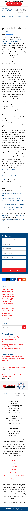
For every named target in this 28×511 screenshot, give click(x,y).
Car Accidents (7, 289)
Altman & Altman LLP (19, 502)
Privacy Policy (14, 466)
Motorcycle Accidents (9, 308)
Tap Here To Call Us (14, 3)
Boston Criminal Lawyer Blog (10, 337)
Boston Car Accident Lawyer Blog (14, 10)
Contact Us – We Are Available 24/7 (14, 476)
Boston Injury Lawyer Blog (10, 339)
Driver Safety (7, 292)
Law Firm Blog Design (14, 509)
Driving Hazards (8, 294)
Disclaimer (14, 470)
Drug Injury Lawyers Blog (9, 342)
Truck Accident (7, 303)
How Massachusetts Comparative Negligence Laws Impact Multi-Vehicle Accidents (13, 358)
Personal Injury (7, 299)
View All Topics (6, 318)
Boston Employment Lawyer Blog (12, 348)
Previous (5, 227)
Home (3, 16)
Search (24, 327)
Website (11, 16)
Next (16, 227)
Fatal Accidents (9, 219)
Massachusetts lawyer (9, 169)
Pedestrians (15, 219)
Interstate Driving (8, 315)
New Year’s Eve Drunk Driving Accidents (13, 367)
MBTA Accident (7, 311)
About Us (19, 16)
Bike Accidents (7, 306)
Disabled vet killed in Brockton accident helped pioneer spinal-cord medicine (13, 178)
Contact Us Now (14, 270)
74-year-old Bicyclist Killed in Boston (13, 204)
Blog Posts (14, 479)
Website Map (14, 473)
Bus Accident (7, 313)
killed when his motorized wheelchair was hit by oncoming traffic (12, 42)
